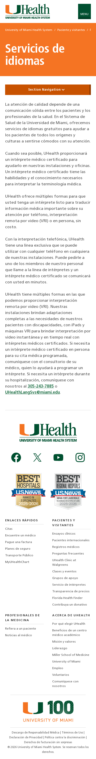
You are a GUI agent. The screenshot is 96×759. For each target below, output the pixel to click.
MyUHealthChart (17, 562)
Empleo (57, 668)
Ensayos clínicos (64, 533)
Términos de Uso (73, 732)
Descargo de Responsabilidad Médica (36, 732)
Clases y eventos (64, 571)
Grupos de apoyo (65, 578)
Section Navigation (48, 89)
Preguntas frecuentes (68, 553)
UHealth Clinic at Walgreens (64, 563)
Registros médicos (66, 547)
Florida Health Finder (67, 598)
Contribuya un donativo (69, 604)
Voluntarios (60, 675)
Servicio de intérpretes (69, 584)
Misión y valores (64, 641)
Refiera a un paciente (20, 628)
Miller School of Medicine (70, 655)
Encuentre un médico (20, 535)
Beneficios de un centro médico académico (69, 633)
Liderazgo (59, 648)
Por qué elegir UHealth (68, 623)
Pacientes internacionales (71, 540)
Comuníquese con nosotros (65, 684)
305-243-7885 (41, 386)
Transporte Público (19, 555)
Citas (9, 529)
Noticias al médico (18, 635)
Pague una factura (18, 542)
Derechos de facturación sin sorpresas (48, 742)
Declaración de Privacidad (26, 737)
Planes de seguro (17, 548)
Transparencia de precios (71, 591)
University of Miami (66, 661)
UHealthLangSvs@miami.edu (32, 393)
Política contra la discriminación (65, 737)
